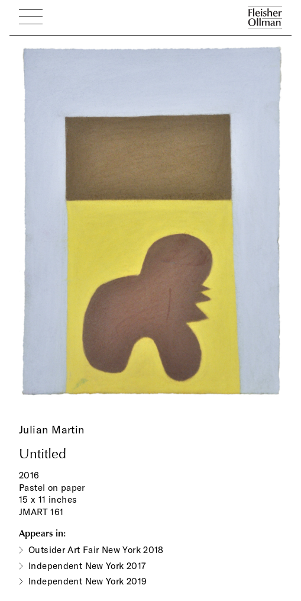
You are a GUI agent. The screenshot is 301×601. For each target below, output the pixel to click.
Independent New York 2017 (87, 565)
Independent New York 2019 (87, 581)
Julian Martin (52, 429)
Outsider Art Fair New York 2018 (96, 549)
